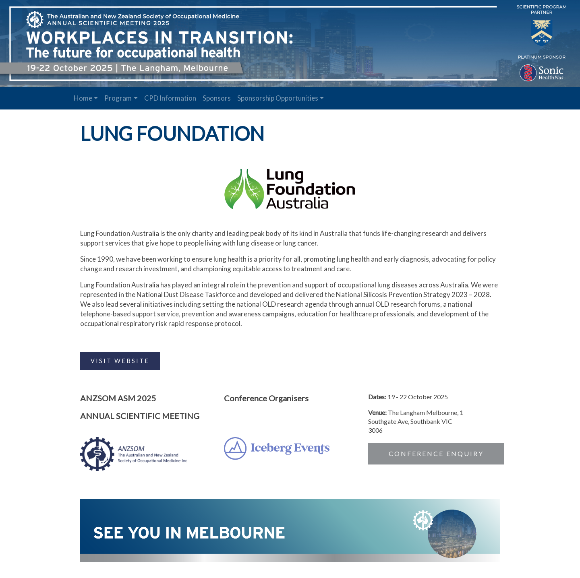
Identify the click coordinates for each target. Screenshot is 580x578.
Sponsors (217, 98)
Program (118, 98)
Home (83, 98)
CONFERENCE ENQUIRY (435, 452)
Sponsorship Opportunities (277, 98)
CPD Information (170, 98)
